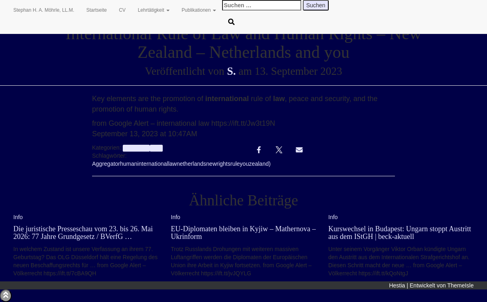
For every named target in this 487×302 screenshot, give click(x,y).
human (128, 164)
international (152, 164)
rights (223, 164)
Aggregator (106, 164)
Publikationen (199, 10)
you (244, 164)
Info (156, 148)
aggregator (136, 148)
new (211, 164)
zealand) (260, 164)
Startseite (96, 10)
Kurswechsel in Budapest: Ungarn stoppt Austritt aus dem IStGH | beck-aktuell (399, 233)
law (172, 164)
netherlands (191, 164)
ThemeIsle (460, 285)
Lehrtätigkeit (154, 10)
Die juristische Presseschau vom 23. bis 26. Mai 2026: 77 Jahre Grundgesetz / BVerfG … (83, 233)
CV (122, 10)
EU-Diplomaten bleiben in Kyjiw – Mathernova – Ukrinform (243, 233)
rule (234, 164)
